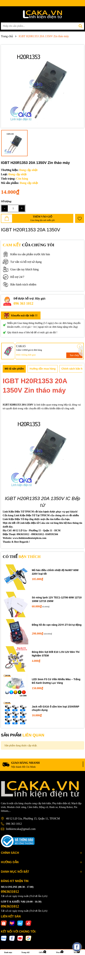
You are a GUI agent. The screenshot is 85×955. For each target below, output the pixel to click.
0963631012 (10, 892)
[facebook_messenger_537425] (76, 946)
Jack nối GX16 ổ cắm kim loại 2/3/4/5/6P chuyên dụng (55, 708)
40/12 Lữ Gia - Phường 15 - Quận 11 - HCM (37, 530)
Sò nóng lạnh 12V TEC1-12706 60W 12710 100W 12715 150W (57, 599)
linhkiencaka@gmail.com (20, 828)
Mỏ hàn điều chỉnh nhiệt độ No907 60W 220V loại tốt (55, 572)
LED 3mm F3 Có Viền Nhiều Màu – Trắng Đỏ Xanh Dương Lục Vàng (56, 681)
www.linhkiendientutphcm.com (29, 538)
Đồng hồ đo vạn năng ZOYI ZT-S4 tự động (57, 624)
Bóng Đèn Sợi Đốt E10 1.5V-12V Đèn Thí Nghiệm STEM (55, 654)
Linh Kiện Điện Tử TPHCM (18, 511)
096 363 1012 (23, 303)
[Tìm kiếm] (80, 26)
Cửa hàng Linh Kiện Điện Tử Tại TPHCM (26, 515)
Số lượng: (6, 201)
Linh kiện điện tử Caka (32, 523)
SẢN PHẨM (22, 735)
